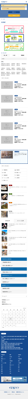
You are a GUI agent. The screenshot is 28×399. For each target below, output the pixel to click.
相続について (18, 172)
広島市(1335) (3, 63)
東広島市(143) (3, 73)
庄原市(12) (8, 72)
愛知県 (11, 346)
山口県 (8, 336)
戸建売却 (17, 175)
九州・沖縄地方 (3, 339)
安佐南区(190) (3, 65)
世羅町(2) (13, 68)
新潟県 (13, 343)
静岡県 (13, 346)
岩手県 (11, 344)
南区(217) (18, 63)
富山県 (8, 343)
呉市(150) (23, 68)
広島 (2, 373)
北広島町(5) (19, 68)
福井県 (19, 343)
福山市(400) (3, 75)
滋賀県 (19, 347)
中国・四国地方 (3, 336)
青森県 (18, 344)
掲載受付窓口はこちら (6, 304)
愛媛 (2, 371)
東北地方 (2, 344)
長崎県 (23, 339)
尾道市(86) (3, 72)
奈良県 (16, 347)
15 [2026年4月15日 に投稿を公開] (10, 318)
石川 (10, 358)
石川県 (16, 343)
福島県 (13, 344)
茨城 (2, 356)
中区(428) (8, 63)
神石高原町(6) (24, 73)
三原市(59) (3, 68)
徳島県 (18, 336)
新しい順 (5, 55)
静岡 (10, 354)
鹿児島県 (3, 340)
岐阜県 (8, 346)
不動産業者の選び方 (7, 262)
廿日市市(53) (24, 72)
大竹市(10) (13, 69)
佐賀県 (8, 339)
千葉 (19, 356)
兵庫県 (8, 347)
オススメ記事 (20, 220)
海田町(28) (13, 73)
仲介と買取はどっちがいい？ (9, 278)
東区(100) (13, 65)
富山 (2, 360)
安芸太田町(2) (19, 69)
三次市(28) (8, 68)
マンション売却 (6, 177)
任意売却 (19, 354)
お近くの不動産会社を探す (14, 15)
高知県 (26, 336)
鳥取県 (3, 337)
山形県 (8, 344)
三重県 (5, 346)
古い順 (14, 55)
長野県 (21, 343)
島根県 (13, 336)
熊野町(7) (18, 73)
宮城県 (5, 344)
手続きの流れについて (7, 272)
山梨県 (11, 343)
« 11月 (3, 327)
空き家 (4, 172)
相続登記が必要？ (6, 288)
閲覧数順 (22, 55)
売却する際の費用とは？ (8, 265)
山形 (10, 371)
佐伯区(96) (13, 63)
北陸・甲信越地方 (4, 343)
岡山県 (10, 336)
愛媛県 (20, 336)
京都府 (5, 347)
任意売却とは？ (6, 281)
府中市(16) (13, 72)
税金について (5, 180)
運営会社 (4, 302)
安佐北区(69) (24, 63)
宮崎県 (13, 339)
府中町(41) (18, 72)
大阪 (10, 373)
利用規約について (5, 299)
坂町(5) (2, 69)
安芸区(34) (8, 65)
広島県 (15, 336)
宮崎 (19, 360)
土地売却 (17, 177)
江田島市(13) (8, 73)
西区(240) (18, 65)
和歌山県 (11, 347)
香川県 (23, 336)
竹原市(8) (7, 75)
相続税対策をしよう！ (7, 291)
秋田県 (16, 344)
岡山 (19, 371)
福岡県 (20, 339)
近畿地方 (2, 347)
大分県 (10, 339)
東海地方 (2, 346)
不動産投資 (5, 175)
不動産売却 (3, 354)
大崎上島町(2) (8, 69)
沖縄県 (15, 339)
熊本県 (18, 339)
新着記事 (7, 220)
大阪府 (14, 347)
